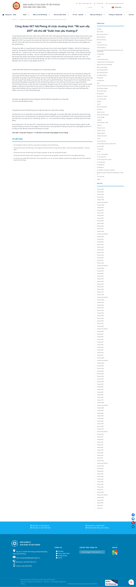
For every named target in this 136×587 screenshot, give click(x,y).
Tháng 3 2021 (100, 350)
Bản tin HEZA (100, 31)
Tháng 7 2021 (100, 339)
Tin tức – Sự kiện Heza (102, 154)
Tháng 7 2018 (100, 415)
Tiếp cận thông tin (96, 14)
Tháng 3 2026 (100, 191)
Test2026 (99, 120)
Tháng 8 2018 (100, 413)
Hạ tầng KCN (100, 77)
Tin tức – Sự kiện (78, 14)
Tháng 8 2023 (100, 273)
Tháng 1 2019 (100, 400)
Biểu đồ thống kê (101, 37)
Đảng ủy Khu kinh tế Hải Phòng (104, 64)
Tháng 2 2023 (100, 289)
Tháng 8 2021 (100, 336)
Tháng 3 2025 (100, 223)
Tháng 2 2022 (100, 321)
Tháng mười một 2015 (102, 495)
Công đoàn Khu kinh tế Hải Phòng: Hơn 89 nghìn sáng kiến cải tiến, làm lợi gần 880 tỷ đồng (40, 152)
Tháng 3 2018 (100, 426)
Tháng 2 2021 (100, 352)
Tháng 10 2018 (100, 408)
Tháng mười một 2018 (102, 405)
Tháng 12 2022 (100, 294)
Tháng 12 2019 (100, 381)
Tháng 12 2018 (100, 402)
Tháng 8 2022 (100, 305)
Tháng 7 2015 (100, 500)
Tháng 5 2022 (100, 313)
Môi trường (99, 109)
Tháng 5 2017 (100, 447)
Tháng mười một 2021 (102, 328)
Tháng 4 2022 (100, 315)
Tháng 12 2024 (100, 231)
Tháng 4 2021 (100, 347)
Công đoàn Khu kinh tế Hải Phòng (105, 62)
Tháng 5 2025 (100, 218)
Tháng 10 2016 (100, 466)
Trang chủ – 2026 (10, 14)
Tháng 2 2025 (100, 226)
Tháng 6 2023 (100, 278)
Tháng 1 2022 (100, 323)
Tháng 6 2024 (100, 247)
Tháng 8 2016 (100, 471)
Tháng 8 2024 (100, 241)
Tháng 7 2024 (100, 244)
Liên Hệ (131, 14)
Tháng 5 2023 (100, 281)
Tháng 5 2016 (100, 479)
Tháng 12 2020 (100, 357)
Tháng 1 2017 (100, 458)
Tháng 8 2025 (100, 210)
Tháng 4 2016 (100, 481)
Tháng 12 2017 (100, 429)
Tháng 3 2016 (100, 484)
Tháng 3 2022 (100, 318)
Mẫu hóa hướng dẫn (102, 106)
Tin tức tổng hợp (101, 162)
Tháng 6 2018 (100, 418)
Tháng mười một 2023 (102, 265)
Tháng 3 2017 (100, 452)
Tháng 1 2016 (100, 489)
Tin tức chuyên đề (101, 156)
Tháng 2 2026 (100, 194)
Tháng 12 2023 (100, 263)
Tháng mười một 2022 (102, 297)
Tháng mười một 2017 (102, 431)
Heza (24, 14)
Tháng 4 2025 (100, 220)
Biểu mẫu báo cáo (101, 39)
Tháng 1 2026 (100, 197)
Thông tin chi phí (101, 128)
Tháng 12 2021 (100, 326)
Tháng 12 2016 (100, 460)
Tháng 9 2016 (100, 468)
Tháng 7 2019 (100, 389)
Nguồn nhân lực (101, 112)
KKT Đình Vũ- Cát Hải (102, 96)
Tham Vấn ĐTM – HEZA (102, 122)
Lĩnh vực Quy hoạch (101, 99)
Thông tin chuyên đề (115, 14)
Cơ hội (98, 56)
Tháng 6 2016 (100, 476)
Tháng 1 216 (100, 508)
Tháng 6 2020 (100, 371)
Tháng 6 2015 (100, 502)
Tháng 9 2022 (100, 302)
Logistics (99, 101)
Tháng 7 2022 (100, 307)
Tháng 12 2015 (100, 492)
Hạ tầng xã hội (100, 80)
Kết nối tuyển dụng (101, 91)
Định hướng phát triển (102, 70)
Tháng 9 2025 (100, 207)
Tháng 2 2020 (100, 376)
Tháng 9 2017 (100, 436)
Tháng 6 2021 (100, 342)
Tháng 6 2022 (100, 310)
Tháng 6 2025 (100, 215)
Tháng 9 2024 (100, 239)
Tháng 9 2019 (100, 384)
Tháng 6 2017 (100, 444)
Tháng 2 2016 (100, 487)
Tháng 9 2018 (100, 410)
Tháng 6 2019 (100, 392)
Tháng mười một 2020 (102, 360)
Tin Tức (98, 151)
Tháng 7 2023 (100, 276)
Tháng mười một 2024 (102, 234)
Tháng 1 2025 (100, 228)
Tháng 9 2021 (100, 334)
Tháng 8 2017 (100, 439)
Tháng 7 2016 (100, 473)
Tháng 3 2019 (100, 397)
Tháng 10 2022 (100, 299)
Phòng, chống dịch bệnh (103, 114)
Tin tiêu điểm (100, 149)
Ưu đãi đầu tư (100, 167)
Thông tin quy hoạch (102, 135)
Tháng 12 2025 (100, 199)
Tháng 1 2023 (100, 292)
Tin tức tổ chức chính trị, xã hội (104, 159)
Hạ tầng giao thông (102, 75)
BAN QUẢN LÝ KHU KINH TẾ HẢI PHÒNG (41, 5)
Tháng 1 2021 (100, 355)
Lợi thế (98, 104)
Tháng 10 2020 (100, 363)
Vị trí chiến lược (100, 176)
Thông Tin (99, 125)
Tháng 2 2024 (100, 257)
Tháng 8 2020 (100, 365)
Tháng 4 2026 (100, 189)
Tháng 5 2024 (100, 249)
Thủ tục (99, 138)
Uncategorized (100, 164)
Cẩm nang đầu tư (101, 47)
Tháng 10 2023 (100, 268)
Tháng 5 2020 (100, 373)
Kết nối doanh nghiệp (102, 88)
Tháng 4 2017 (100, 450)
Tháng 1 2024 (100, 260)
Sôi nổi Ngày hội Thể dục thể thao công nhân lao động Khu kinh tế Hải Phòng (36, 145)
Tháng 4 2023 (100, 284)
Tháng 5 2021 (100, 344)
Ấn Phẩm (99, 29)
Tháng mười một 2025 (102, 202)
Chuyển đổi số (100, 54)
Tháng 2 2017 (100, 455)
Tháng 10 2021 (100, 331)
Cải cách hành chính (102, 45)
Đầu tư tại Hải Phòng (40, 14)
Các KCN (99, 42)
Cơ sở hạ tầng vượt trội (102, 59)
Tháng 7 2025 (100, 213)
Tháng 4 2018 (100, 423)
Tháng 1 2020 (100, 379)
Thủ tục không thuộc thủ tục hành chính (106, 143)
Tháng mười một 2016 (102, 463)
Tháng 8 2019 (100, 386)
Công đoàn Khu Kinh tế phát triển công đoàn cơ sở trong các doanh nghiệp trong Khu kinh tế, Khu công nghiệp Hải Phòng (49, 155)
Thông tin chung (101, 130)
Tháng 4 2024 (100, 252)
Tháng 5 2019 (100, 394)
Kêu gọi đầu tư (100, 93)
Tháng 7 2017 (100, 442)
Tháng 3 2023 (100, 286)
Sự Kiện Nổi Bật (100, 117)
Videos (98, 179)
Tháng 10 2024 (100, 236)
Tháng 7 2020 (100, 368)
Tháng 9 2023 (100, 271)
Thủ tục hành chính (60, 14)
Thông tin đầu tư (101, 133)
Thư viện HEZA (100, 146)
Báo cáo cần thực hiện (102, 34)
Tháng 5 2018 (100, 421)
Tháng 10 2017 (100, 434)
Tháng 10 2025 (100, 205)
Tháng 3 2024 (100, 255)
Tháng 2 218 (100, 505)
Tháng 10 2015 (100, 497)
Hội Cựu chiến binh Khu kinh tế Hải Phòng (107, 85)
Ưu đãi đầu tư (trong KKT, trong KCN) (106, 170)
